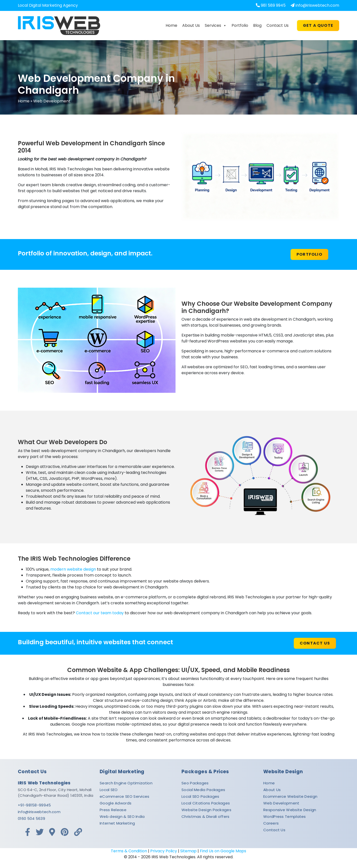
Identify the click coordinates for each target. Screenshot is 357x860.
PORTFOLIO (309, 254)
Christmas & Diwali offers (205, 816)
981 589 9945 (273, 5)
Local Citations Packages (205, 803)
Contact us (315, 643)
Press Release (113, 809)
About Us (191, 25)
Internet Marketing (117, 823)
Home (171, 25)
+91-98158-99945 (34, 805)
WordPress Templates (284, 816)
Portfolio (240, 25)
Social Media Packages (203, 789)
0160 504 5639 (31, 818)
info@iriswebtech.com (317, 5)
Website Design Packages (206, 809)
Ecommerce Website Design (290, 796)
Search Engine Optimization (126, 783)
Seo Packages (195, 783)
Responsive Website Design (289, 809)
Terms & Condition (129, 851)
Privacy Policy (163, 851)
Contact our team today (100, 613)
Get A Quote (318, 25)
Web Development (281, 803)
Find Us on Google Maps (223, 851)
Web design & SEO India (122, 816)
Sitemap (188, 851)
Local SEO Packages (200, 796)
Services (216, 26)
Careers (271, 823)
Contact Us (278, 25)
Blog (257, 25)
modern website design (73, 569)
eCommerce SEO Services (124, 796)
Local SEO (109, 789)
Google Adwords (115, 803)
